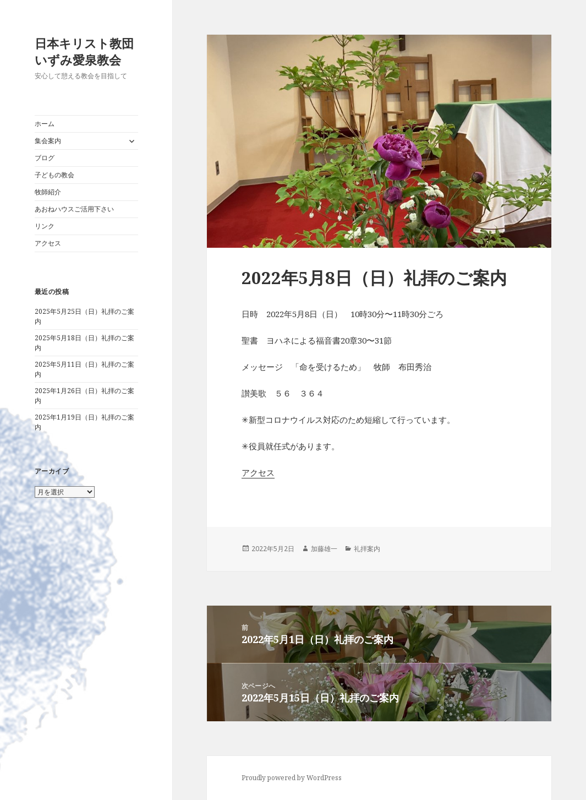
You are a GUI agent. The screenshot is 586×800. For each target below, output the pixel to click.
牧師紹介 (48, 192)
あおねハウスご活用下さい (74, 209)
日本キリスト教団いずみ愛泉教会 (84, 51)
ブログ (44, 157)
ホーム (44, 123)
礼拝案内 (367, 548)
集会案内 (48, 140)
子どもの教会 (54, 174)
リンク (44, 226)
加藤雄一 (324, 548)
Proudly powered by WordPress (292, 777)
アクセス (48, 243)
